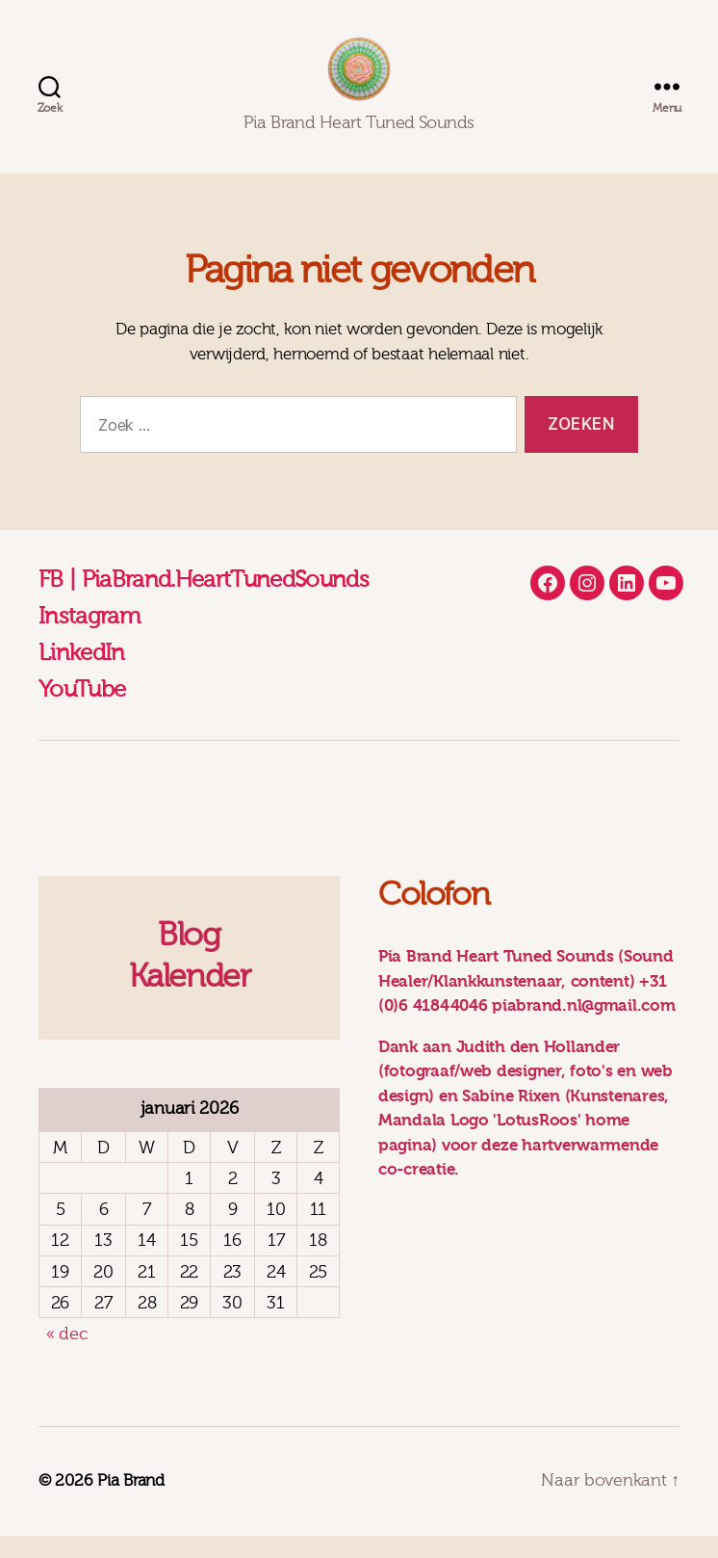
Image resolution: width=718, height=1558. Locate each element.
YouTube (81, 712)
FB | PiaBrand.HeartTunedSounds (203, 602)
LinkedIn (81, 675)
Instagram (89, 638)
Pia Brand (131, 1503)
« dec (67, 1356)
